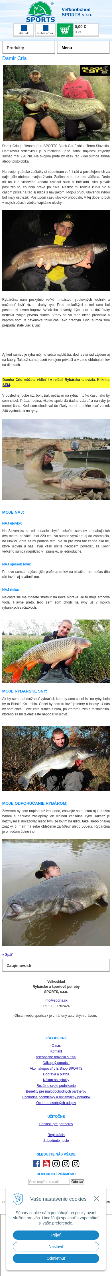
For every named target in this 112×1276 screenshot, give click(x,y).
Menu (67, 47)
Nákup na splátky (56, 1080)
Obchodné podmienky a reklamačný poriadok (56, 1097)
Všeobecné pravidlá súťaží (56, 1057)
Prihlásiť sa (45, 30)
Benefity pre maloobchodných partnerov (56, 1091)
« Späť (7, 955)
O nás (56, 1046)
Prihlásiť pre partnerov (56, 1124)
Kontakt (56, 1051)
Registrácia (56, 1135)
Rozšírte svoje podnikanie (56, 1086)
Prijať (56, 1235)
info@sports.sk (56, 1000)
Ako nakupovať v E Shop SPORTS (56, 1069)
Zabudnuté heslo (56, 1141)
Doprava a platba (56, 1074)
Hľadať (23, 30)
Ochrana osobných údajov (56, 1103)
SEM (6, 385)
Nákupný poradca (56, 1063)
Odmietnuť (56, 1258)
